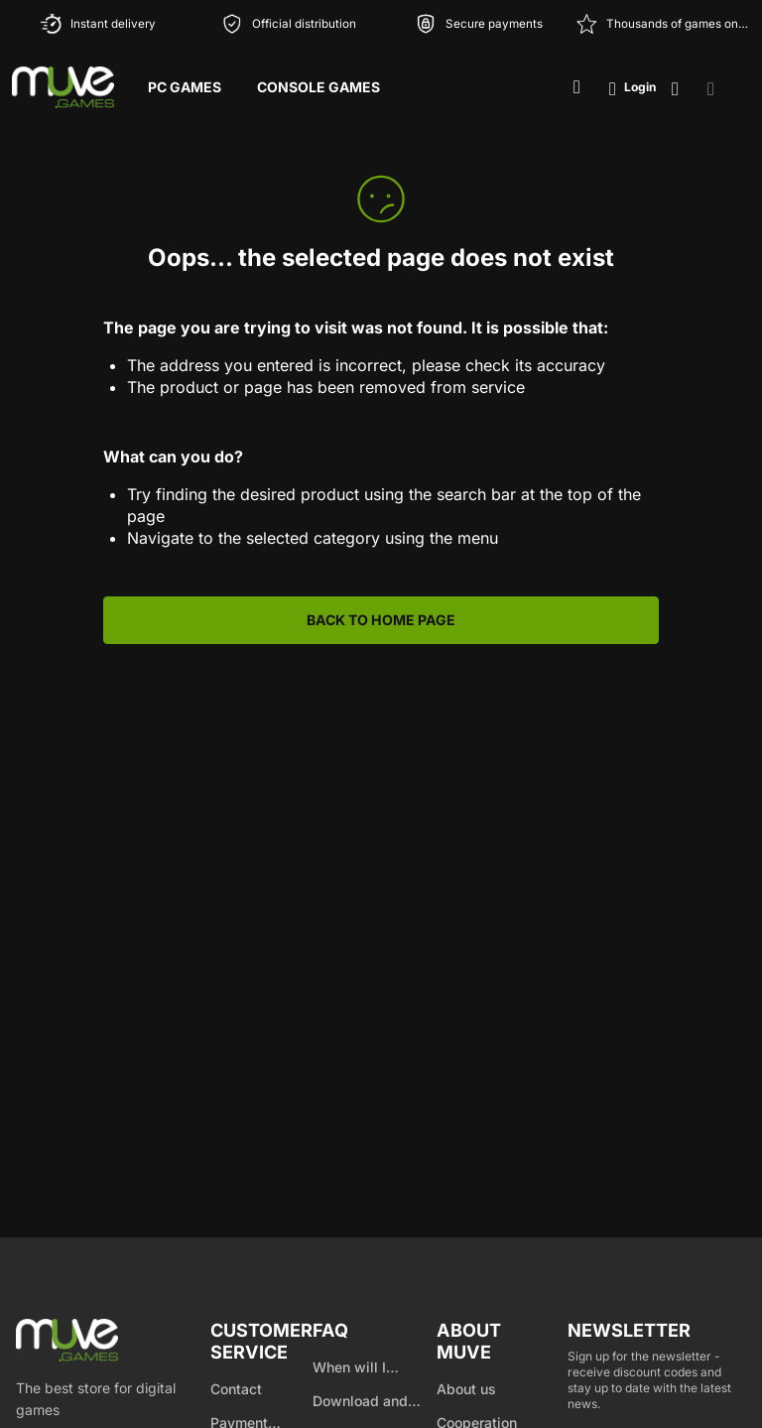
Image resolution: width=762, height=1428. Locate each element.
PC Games (184, 86)
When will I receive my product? (349, 1368)
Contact (236, 1388)
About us (466, 1388)
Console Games (318, 86)
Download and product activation (373, 1402)
